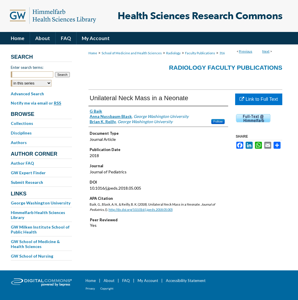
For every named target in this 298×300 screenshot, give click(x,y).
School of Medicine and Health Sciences (132, 53)
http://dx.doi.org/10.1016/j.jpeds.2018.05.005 (141, 209)
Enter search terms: (27, 67)
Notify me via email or (36, 103)
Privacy (90, 288)
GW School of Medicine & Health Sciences (35, 244)
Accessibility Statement (185, 280)
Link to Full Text (259, 99)
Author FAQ (22, 163)
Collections (22, 123)
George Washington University (40, 202)
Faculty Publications (200, 53)
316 (222, 53)
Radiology (173, 53)
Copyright (106, 288)
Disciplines (21, 132)
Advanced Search (27, 93)
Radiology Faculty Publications (225, 67)
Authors (19, 142)
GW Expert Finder (28, 172)
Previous (245, 51)
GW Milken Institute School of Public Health (40, 229)
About (109, 280)
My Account (148, 280)
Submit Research (27, 182)
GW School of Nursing (32, 256)
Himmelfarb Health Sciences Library (38, 215)
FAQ (126, 280)
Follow (218, 121)
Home (92, 53)
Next (265, 51)
